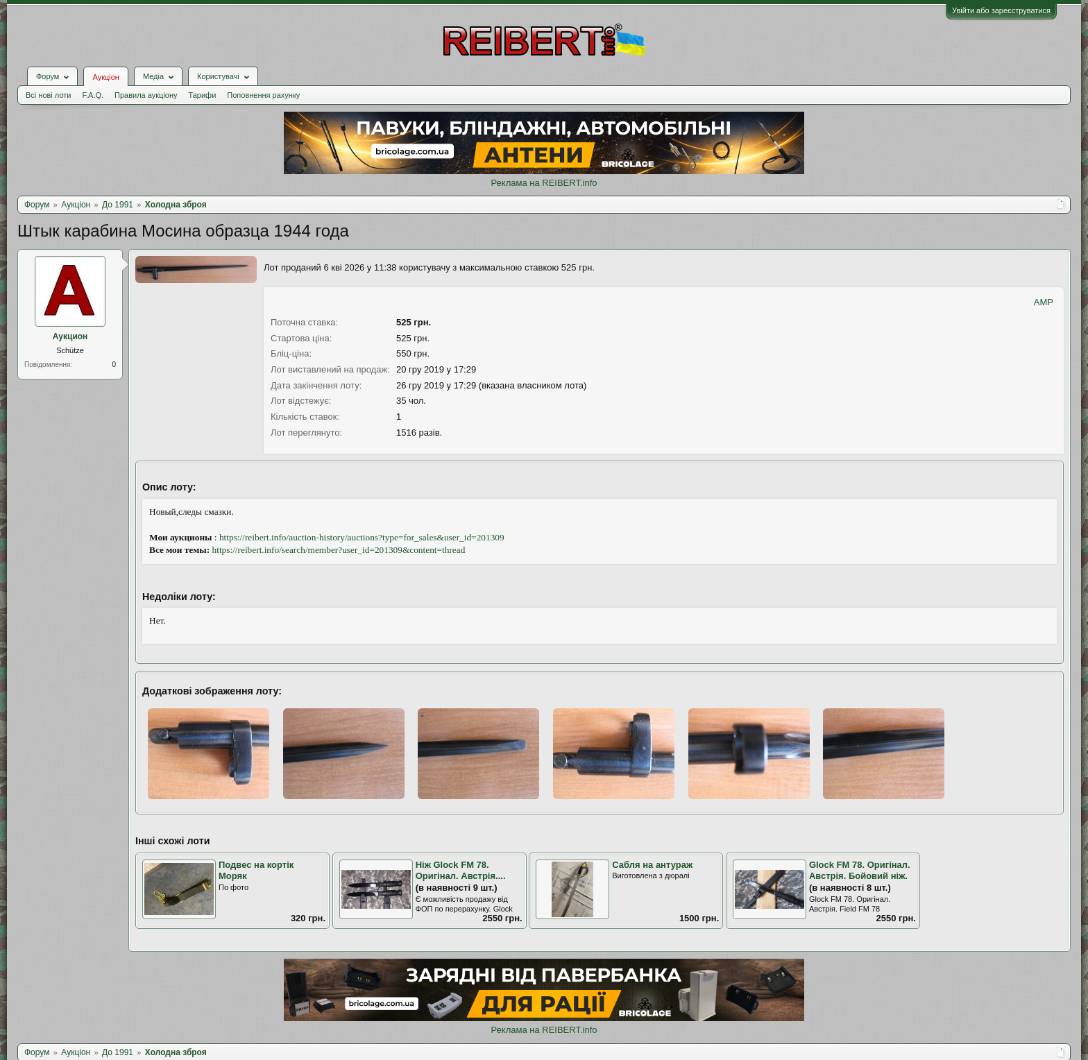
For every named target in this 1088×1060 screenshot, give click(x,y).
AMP (1043, 302)
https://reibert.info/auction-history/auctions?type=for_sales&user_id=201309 (361, 537)
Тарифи (202, 95)
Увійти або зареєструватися (1001, 10)
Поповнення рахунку (263, 95)
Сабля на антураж (652, 865)
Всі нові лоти (48, 95)
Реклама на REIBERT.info (544, 183)
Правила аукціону (145, 95)
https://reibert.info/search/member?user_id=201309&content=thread (339, 550)
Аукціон (105, 77)
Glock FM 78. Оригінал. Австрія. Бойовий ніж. (859, 871)
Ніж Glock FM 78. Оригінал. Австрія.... (461, 871)
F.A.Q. (92, 95)
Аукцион (70, 336)
